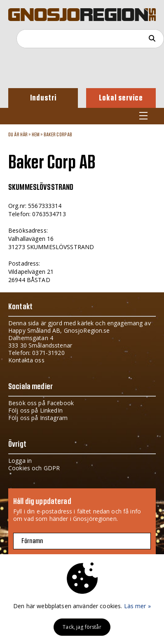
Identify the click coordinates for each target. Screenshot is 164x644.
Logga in (20, 460)
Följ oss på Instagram (38, 418)
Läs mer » (137, 606)
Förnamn (32, 541)
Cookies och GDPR (34, 468)
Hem (36, 134)
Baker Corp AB (58, 134)
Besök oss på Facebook (41, 403)
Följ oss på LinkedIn (35, 410)
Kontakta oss (26, 360)
